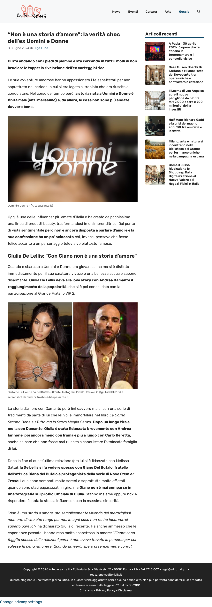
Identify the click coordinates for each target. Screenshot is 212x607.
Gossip (184, 11)
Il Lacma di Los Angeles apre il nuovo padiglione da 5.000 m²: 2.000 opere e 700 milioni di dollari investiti (186, 100)
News (116, 11)
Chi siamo (86, 590)
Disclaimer (125, 590)
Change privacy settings (21, 602)
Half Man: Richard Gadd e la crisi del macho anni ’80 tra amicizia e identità (186, 125)
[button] (198, 12)
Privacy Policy (105, 590)
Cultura (151, 11)
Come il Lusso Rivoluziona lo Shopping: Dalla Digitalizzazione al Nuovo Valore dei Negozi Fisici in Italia (184, 174)
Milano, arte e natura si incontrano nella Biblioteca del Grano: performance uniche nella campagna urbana (186, 149)
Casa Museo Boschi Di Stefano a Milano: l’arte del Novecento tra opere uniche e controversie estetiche (186, 74)
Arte (168, 11)
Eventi (133, 11)
